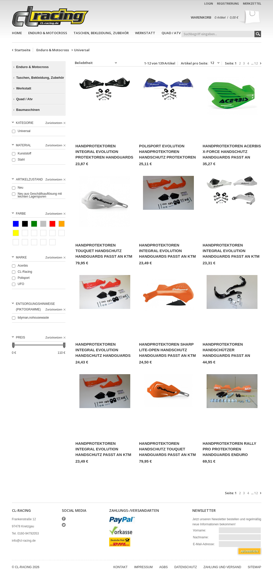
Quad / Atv (171, 33)
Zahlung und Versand (222, 567)
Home (17, 33)
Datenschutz (185, 567)
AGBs (163, 567)
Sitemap (254, 567)
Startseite (23, 50)
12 (256, 63)
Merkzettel (252, 3)
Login (208, 3)
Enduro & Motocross (47, 33)
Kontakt (120, 567)
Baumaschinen (28, 110)
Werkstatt (145, 33)
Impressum (143, 567)
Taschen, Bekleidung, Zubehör (101, 33)
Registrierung (228, 3)
